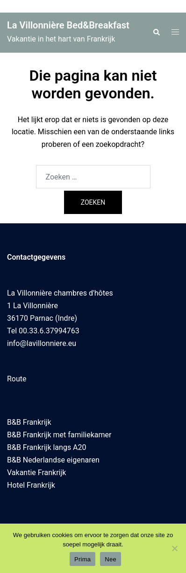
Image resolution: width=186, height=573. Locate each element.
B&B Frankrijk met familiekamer (59, 434)
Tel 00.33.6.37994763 (43, 330)
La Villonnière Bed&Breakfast (68, 25)
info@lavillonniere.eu (41, 343)
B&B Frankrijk (29, 422)
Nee (110, 559)
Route (17, 378)
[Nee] (174, 548)
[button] (156, 32)
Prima (82, 559)
